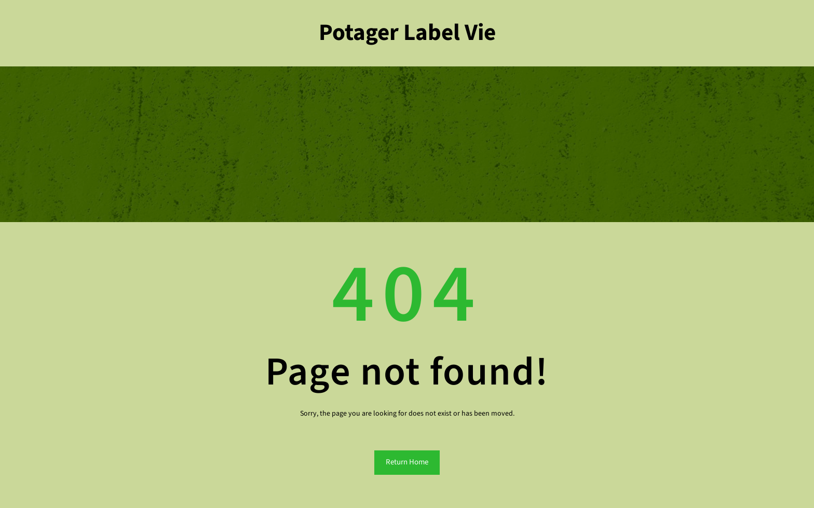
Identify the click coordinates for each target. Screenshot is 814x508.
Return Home (407, 462)
